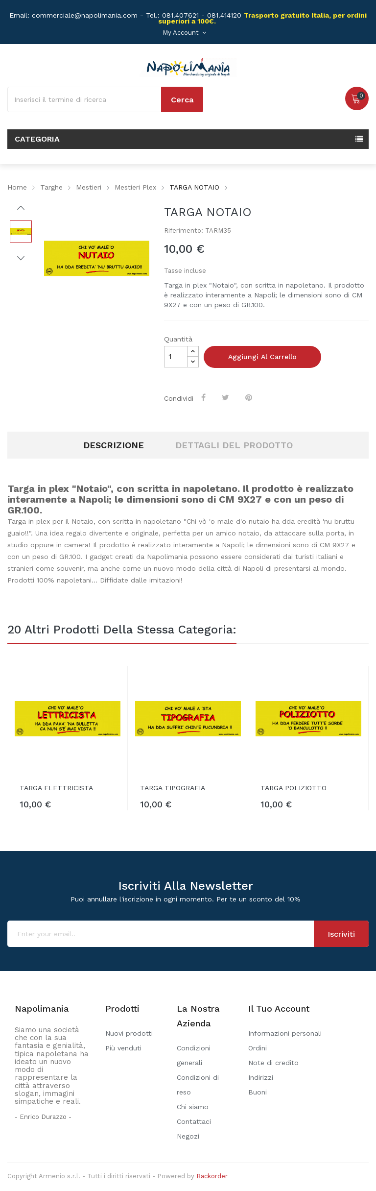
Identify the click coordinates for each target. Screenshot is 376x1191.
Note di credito (273, 1063)
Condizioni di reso (198, 1084)
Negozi (188, 1136)
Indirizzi (260, 1077)
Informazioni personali (285, 1033)
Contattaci (194, 1121)
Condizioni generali (194, 1055)
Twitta (226, 397)
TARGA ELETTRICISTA (56, 788)
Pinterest (249, 397)
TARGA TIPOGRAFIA (172, 788)
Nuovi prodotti (129, 1033)
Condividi (204, 397)
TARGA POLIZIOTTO (293, 788)
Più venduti (123, 1048)
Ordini (257, 1048)
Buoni (257, 1092)
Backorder (212, 1176)
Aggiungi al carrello (262, 357)
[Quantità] (176, 356)
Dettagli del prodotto (234, 445)
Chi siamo (193, 1107)
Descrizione (113, 445)
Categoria (37, 139)
